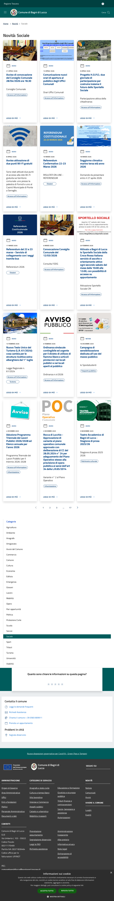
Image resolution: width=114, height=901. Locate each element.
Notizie (85, 338)
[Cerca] (108, 12)
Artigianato (11, 543)
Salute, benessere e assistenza (66, 811)
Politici (5, 806)
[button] (57, 896)
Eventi (88, 814)
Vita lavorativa (36, 797)
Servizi (9, 631)
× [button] (111, 873)
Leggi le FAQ (35, 844)
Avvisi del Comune (14, 549)
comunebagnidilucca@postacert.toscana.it (21, 869)
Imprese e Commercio (39, 802)
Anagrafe (10, 538)
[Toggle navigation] (5, 12)
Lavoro (9, 592)
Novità (15, 23)
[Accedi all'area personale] (102, 3)
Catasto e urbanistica (39, 811)
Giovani (9, 587)
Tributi (9, 647)
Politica (9, 614)
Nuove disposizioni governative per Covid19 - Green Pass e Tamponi (57, 753)
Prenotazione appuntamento (36, 833)
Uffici (4, 797)
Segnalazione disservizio (40, 839)
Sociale (9, 636)
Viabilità (10, 663)
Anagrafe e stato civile (39, 788)
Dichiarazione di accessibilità (65, 855)
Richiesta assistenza (39, 848)
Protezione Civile (13, 620)
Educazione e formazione (69, 787)
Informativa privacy (66, 844)
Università (11, 658)
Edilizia (9, 576)
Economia (10, 571)
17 (70, 507)
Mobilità (10, 598)
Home (5, 23)
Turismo (9, 652)
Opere (9, 603)
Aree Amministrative (11, 792)
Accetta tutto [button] (46, 891)
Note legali (62, 848)
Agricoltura (11, 527)
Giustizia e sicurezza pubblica (67, 794)
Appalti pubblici (36, 806)
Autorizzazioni (64, 817)
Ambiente (10, 532)
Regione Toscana (11, 3)
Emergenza (11, 581)
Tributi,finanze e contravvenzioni (65, 802)
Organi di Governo (10, 788)
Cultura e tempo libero (39, 792)
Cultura (9, 565)
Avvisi (11, 66)
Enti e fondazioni (9, 802)
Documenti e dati (9, 816)
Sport (8, 641)
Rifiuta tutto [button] (67, 891)
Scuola (9, 625)
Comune (10, 560)
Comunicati (90, 792)
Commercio (11, 554)
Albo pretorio (63, 839)
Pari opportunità (13, 609)
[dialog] (57, 885)
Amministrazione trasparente (65, 833)
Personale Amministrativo (13, 811)
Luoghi (88, 810)
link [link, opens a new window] (82, 885)
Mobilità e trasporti (38, 816)
